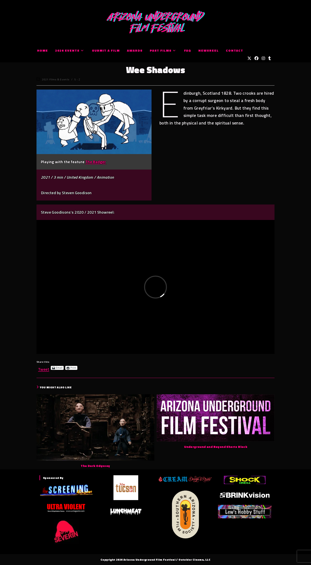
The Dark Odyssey (95, 465)
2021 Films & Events (55, 79)
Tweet (43, 367)
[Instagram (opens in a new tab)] (263, 58)
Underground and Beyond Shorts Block (215, 446)
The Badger (95, 162)
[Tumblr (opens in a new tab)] (270, 58)
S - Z (77, 79)
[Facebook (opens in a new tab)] (256, 58)
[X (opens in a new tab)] (249, 58)
